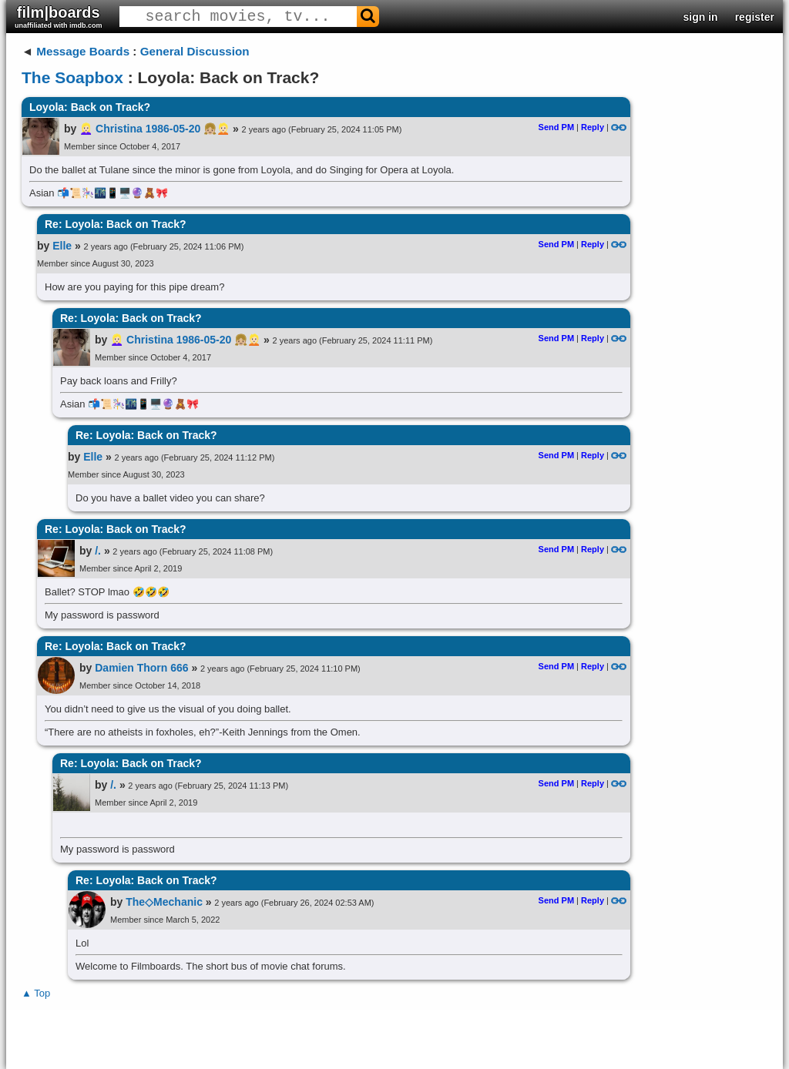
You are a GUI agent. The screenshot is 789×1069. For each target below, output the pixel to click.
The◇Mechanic (164, 902)
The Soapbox (72, 77)
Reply (592, 127)
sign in (700, 17)
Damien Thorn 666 (141, 668)
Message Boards (82, 51)
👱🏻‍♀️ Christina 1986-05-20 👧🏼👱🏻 (154, 128)
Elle (62, 246)
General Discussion (195, 51)
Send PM (556, 127)
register (754, 17)
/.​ (98, 551)
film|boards (58, 16)
